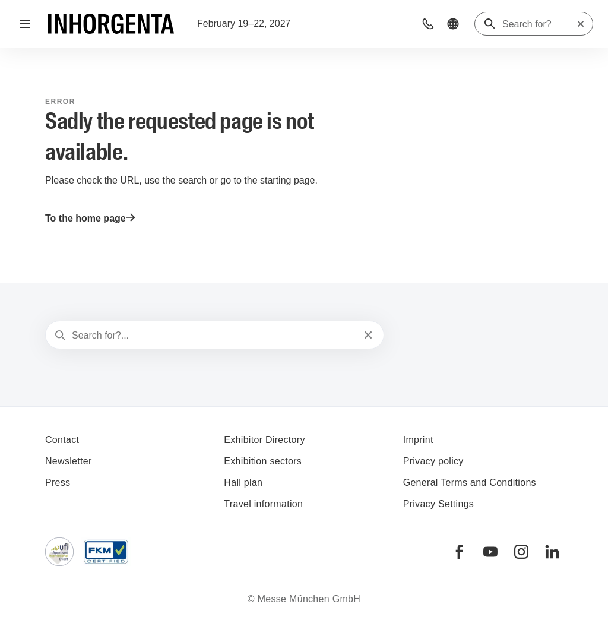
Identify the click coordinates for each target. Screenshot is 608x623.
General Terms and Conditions (469, 482)
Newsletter (68, 461)
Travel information (263, 504)
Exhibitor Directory (264, 440)
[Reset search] (581, 24)
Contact (62, 440)
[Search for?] (539, 24)
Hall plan (243, 482)
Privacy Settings (438, 504)
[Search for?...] (213, 335)
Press (57, 482)
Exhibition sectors (263, 461)
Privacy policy (433, 461)
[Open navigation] (25, 23)
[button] (428, 23)
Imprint (418, 440)
